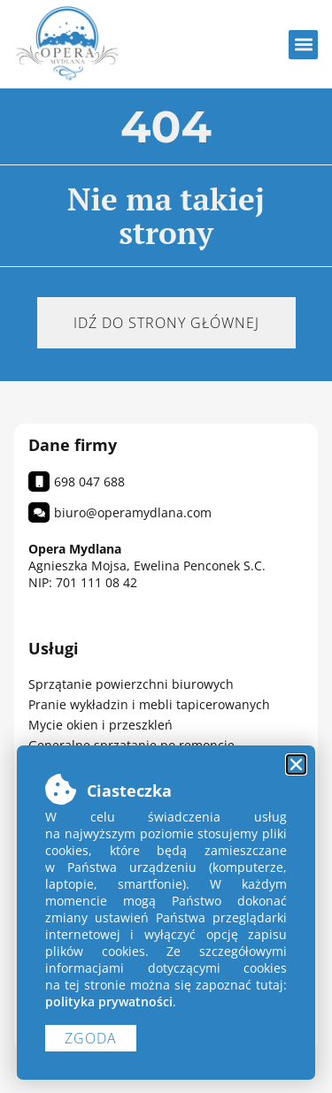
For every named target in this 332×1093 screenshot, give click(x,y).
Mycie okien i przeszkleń (100, 724)
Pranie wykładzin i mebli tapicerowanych (149, 704)
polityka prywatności (109, 1001)
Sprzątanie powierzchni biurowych (131, 684)
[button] (303, 44)
